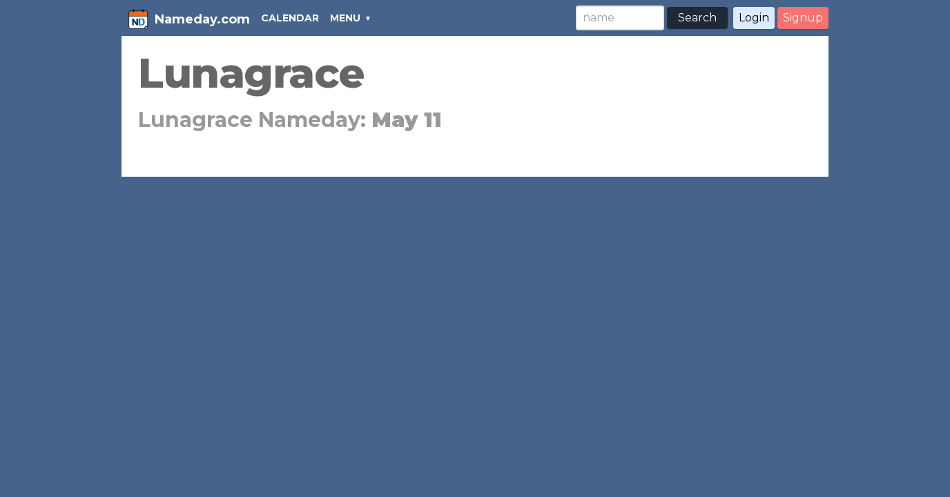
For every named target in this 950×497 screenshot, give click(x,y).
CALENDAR (290, 18)
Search (697, 17)
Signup (803, 17)
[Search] (620, 18)
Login (754, 17)
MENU (345, 18)
